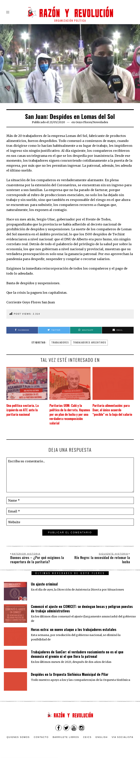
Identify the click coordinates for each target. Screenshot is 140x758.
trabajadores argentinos (89, 342)
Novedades (100, 122)
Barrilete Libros (66, 737)
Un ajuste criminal (44, 583)
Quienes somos (18, 737)
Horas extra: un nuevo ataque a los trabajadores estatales (73, 629)
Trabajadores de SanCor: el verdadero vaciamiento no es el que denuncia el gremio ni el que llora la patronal (77, 654)
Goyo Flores (84, 122)
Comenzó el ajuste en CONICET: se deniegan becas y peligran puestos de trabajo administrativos (82, 608)
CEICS (87, 737)
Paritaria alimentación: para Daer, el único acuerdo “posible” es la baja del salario (112, 410)
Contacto (41, 737)
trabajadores (60, 342)
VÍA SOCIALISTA (122, 737)
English (102, 737)
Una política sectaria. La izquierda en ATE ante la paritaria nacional (22, 410)
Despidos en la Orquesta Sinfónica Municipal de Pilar (69, 674)
